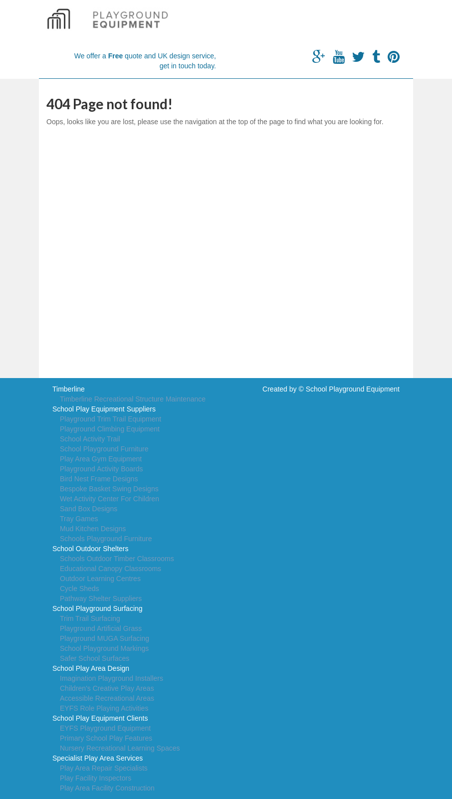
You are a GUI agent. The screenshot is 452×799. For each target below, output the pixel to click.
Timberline (68, 389)
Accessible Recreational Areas (107, 698)
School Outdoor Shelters (90, 549)
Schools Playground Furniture (106, 539)
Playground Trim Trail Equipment (110, 419)
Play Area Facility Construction (107, 788)
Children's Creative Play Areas (107, 688)
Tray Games (79, 519)
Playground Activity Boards (101, 469)
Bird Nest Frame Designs (99, 479)
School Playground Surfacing (97, 608)
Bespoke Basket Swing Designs (109, 489)
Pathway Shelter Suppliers (101, 598)
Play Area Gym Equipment (101, 459)
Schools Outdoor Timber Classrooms (117, 559)
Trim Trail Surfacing (90, 618)
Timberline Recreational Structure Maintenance (133, 399)
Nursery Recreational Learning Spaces (120, 748)
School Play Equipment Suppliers (104, 409)
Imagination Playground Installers (111, 678)
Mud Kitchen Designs (93, 529)
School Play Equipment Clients (100, 718)
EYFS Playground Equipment (105, 728)
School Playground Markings (104, 648)
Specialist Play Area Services (97, 758)
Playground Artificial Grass (101, 628)
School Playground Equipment (353, 389)
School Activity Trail (90, 439)
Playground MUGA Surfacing (104, 638)
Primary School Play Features (106, 738)
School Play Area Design (90, 668)
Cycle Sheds (79, 589)
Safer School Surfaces (94, 658)
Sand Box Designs (88, 509)
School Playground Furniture (104, 449)
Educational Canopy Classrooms (110, 569)
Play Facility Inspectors (95, 778)
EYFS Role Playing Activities (104, 708)
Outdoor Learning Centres (100, 579)
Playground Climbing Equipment (110, 429)
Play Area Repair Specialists (104, 768)
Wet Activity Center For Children (109, 499)
